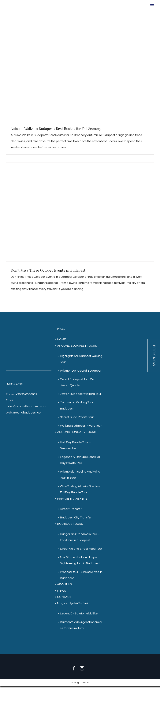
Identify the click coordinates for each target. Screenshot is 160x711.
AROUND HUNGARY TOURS (76, 431)
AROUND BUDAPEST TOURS (77, 345)
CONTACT (64, 596)
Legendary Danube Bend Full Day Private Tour (80, 460)
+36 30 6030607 (26, 394)
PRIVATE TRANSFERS (72, 498)
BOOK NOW (154, 355)
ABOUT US (64, 584)
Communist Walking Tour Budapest (76, 405)
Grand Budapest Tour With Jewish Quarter (78, 382)
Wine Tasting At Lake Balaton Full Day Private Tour (80, 489)
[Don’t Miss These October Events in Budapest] (80, 212)
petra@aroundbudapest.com (26, 406)
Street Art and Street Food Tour (81, 548)
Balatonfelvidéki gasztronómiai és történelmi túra (81, 625)
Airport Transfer (71, 508)
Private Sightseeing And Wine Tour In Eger (80, 474)
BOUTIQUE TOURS (70, 523)
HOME (61, 339)
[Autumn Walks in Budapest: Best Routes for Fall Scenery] (80, 76)
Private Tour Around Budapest (80, 370)
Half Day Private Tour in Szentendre (75, 445)
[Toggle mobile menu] (152, 6)
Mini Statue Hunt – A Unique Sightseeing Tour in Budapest (80, 560)
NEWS (61, 590)
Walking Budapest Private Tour (81, 425)
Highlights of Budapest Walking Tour (81, 359)
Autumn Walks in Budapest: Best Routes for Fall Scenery (56, 128)
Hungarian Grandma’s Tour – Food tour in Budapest (80, 537)
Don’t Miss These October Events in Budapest (48, 270)
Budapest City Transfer (75, 517)
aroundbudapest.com (28, 412)
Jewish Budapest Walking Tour (80, 393)
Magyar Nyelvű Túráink (72, 603)
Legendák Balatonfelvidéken (79, 613)
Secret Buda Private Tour (77, 417)
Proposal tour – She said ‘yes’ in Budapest (81, 575)
